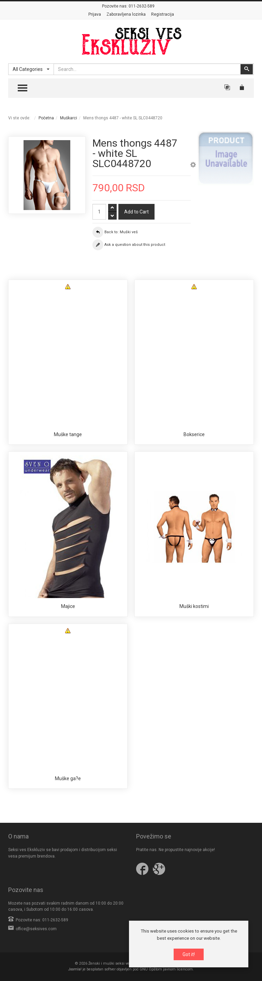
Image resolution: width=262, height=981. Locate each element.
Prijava (94, 14)
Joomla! (75, 969)
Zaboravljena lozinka (126, 14)
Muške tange (68, 434)
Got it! (189, 954)
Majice (68, 606)
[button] (193, 165)
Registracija (162, 14)
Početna (46, 118)
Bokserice (194, 434)
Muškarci (68, 118)
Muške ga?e (68, 778)
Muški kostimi (194, 606)
